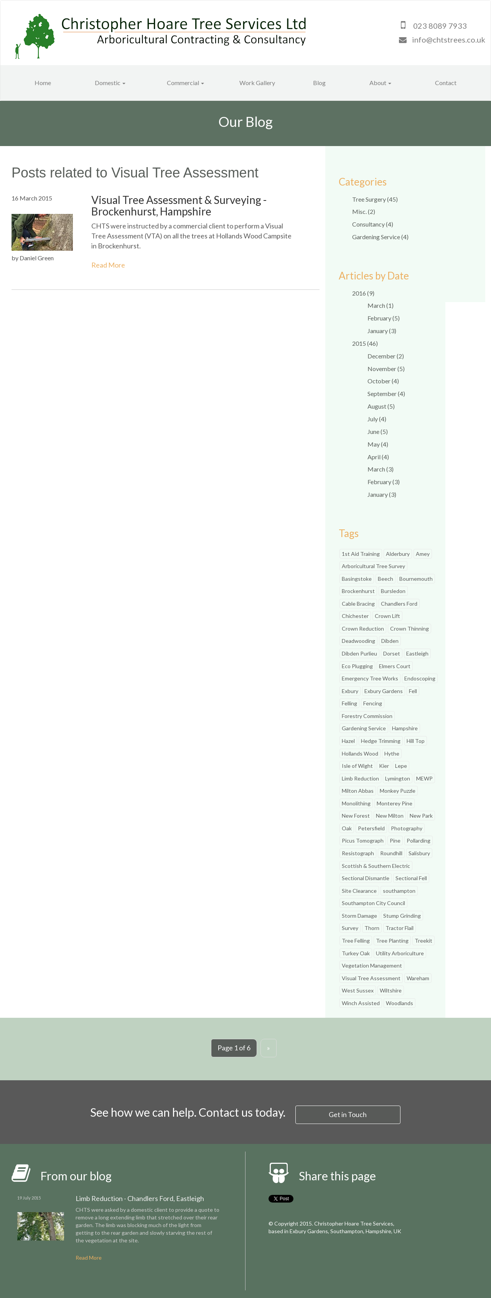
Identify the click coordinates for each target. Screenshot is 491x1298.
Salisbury (419, 853)
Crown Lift (387, 616)
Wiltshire (391, 990)
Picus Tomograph (363, 840)
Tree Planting (392, 940)
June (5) (377, 431)
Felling (349, 703)
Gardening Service (364, 728)
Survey (350, 928)
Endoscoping (419, 678)
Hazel (348, 741)
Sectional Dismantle (365, 878)
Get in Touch (348, 1114)
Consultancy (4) (372, 224)
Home (43, 82)
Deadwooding (358, 640)
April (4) (378, 456)
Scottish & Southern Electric (376, 866)
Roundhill (391, 853)
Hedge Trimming (380, 741)
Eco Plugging (357, 666)
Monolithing (356, 803)
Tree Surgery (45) (375, 199)
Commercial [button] (185, 82)
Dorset (391, 653)
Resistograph (358, 853)
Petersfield (371, 828)
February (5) (383, 318)
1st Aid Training (361, 553)
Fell (413, 691)
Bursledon (393, 591)
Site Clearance (359, 890)
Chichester (355, 616)
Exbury (350, 691)
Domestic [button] (110, 82)
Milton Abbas (358, 790)
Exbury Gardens (383, 691)
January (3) (381, 330)
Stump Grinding (402, 915)
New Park (421, 815)
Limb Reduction (360, 778)
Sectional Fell (411, 878)
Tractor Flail (400, 928)
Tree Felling (356, 940)
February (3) (383, 481)
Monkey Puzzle (397, 790)
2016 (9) (363, 293)
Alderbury (398, 553)
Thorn (371, 928)
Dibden (390, 640)
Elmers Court (394, 666)
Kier (384, 765)
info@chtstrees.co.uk (448, 39)
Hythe (391, 753)
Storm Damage (359, 915)
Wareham (418, 978)
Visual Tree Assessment (371, 978)
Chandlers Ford (399, 603)
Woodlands (399, 1003)
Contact (445, 82)
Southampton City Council (373, 903)
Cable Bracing (358, 603)
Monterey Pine (394, 803)
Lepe (401, 765)
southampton (399, 890)
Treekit (423, 940)
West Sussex (358, 990)
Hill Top (416, 741)
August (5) (381, 406)
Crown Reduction (363, 628)
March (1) (380, 305)
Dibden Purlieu (359, 653)
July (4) (376, 418)
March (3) (380, 469)
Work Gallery (257, 82)
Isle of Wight (357, 765)
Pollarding (418, 840)
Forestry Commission (367, 716)
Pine (395, 840)
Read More (108, 265)
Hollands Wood (360, 753)
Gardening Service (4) (380, 236)
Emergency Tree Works (370, 678)
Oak (347, 828)
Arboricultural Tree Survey (373, 566)
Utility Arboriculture (400, 953)
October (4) (383, 380)
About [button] (380, 82)
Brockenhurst (358, 591)
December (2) (385, 356)
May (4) (377, 444)
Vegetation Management (372, 965)
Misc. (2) (363, 211)
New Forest (356, 815)
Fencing (372, 703)
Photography (406, 828)
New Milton (390, 815)
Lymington (397, 778)
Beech (385, 578)
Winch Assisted (361, 1003)
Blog (319, 82)
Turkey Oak (356, 953)
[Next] (268, 1048)
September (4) (386, 393)
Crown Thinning (409, 628)
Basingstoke (357, 578)
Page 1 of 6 (233, 1047)
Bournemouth (416, 578)
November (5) (386, 368)
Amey (423, 553)
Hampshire (405, 728)
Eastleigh (417, 653)
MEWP (424, 778)
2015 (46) (365, 343)
